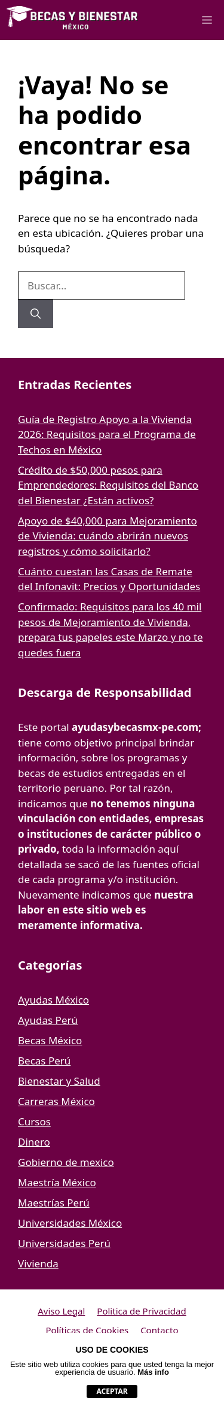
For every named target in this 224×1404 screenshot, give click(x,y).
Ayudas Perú (48, 1020)
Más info (153, 1372)
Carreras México (56, 1101)
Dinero (34, 1142)
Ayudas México (53, 1000)
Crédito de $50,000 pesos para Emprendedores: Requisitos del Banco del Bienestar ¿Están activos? (108, 485)
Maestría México (57, 1182)
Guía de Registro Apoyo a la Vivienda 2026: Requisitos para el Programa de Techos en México (107, 434)
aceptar (111, 1391)
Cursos (34, 1121)
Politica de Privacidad (141, 1311)
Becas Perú (44, 1060)
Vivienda (38, 1263)
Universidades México (70, 1223)
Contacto (159, 1330)
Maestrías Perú (54, 1202)
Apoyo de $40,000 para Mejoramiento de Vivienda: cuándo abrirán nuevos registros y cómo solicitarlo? (107, 536)
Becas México (50, 1040)
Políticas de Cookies (87, 1330)
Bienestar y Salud (59, 1081)
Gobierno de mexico (66, 1162)
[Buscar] (35, 314)
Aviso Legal (61, 1311)
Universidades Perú (64, 1243)
